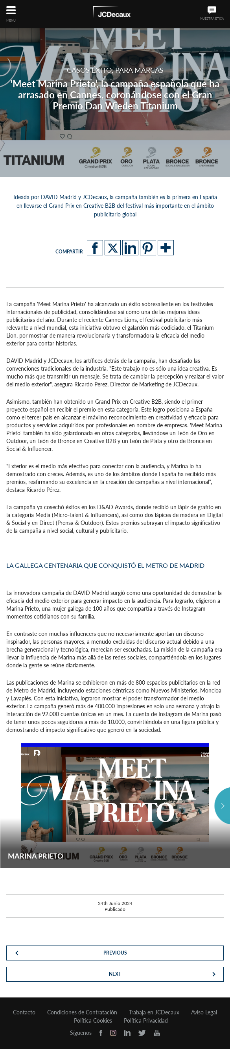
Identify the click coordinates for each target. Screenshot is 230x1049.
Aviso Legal (204, 1012)
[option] (115, 805)
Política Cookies (93, 1021)
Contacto (24, 1012)
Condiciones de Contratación (82, 1012)
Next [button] (222, 806)
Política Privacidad (146, 1021)
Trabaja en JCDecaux (154, 1012)
